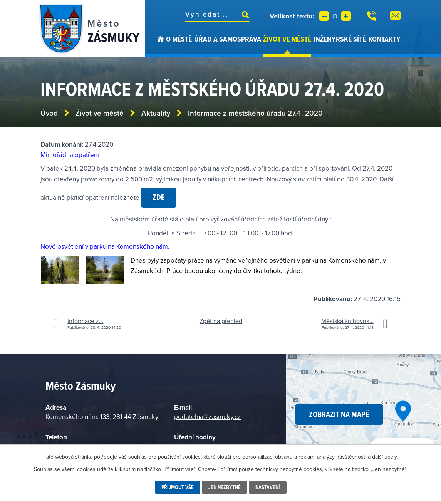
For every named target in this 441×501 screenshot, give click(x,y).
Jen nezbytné (224, 487)
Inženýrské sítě (340, 39)
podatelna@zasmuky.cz (207, 416)
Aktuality (155, 113)
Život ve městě (287, 39)
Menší (324, 16)
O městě (179, 39)
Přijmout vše (177, 487)
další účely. (385, 457)
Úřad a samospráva (227, 39)
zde (159, 197)
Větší (346, 16)
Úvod (161, 45)
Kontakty (384, 39)
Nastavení (267, 487)
